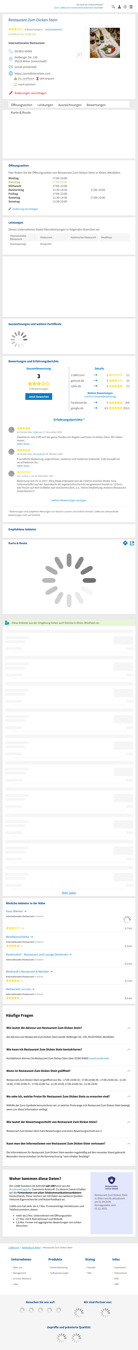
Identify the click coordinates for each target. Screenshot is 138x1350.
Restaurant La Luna (18, 989)
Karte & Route (21, 112)
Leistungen (45, 105)
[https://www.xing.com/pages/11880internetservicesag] (49, 1310)
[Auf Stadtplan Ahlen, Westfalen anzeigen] (132, 543)
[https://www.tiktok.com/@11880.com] (31, 1310)
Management (19, 1272)
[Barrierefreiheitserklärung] (127, 6)
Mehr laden (69, 893)
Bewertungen (96, 105)
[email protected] (99, 1058)
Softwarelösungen (59, 1272)
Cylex (36, 432)
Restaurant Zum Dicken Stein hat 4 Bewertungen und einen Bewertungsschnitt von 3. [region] (54, 1131)
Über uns (17, 1267)
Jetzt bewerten (39, 397)
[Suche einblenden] (115, 6)
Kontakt (91, 1267)
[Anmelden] (121, 6)
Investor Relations (22, 1278)
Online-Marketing (59, 1267)
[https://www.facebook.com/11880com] (22, 1310)
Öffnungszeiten (21, 105)
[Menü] (132, 6)
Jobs (15, 1284)
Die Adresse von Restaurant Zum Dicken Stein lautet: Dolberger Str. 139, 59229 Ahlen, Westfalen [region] (60, 1036)
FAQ (89, 1272)
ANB (116, 1284)
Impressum (120, 1267)
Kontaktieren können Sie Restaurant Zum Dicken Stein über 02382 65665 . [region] (57, 1058)
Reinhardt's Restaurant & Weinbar (27, 971)
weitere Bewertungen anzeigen (69, 500)
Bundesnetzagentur (20, 1189)
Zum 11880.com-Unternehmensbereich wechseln (78, 7)
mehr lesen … (25, 443)
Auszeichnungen (70, 105)
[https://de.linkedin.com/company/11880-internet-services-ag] (58, 1310)
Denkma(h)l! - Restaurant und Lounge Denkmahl (37, 954)
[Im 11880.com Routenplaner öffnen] (125, 542)
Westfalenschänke (17, 937)
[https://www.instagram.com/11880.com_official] (40, 1310)
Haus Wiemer (14, 911)
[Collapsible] (129, 1028)
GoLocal (37, 454)
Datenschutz (120, 1272)
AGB (116, 1278)
